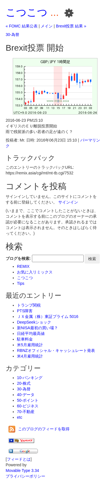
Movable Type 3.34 (22, 470)
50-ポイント (27, 400)
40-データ (25, 394)
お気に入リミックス (35, 272)
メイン (47, 26)
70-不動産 (25, 411)
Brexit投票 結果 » (71, 26)
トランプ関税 (29, 305)
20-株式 (24, 383)
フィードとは (19, 459)
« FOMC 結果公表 (22, 26)
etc (19, 417)
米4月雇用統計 (30, 356)
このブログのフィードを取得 (39, 429)
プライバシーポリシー (25, 476)
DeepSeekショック (34, 322)
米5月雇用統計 (30, 345)
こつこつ (26, 12)
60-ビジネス (27, 406)
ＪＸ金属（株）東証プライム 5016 (47, 316)
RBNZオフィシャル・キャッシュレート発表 (56, 350)
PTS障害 (25, 311)
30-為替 (12, 34)
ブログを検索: (18, 258)
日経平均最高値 (31, 333)
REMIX (23, 266)
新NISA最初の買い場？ (37, 328)
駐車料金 (25, 339)
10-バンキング (29, 377)
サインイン (68, 202)
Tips (20, 283)
